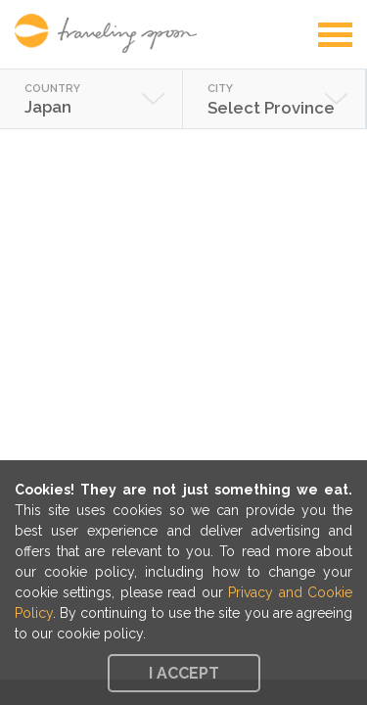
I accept (184, 673)
